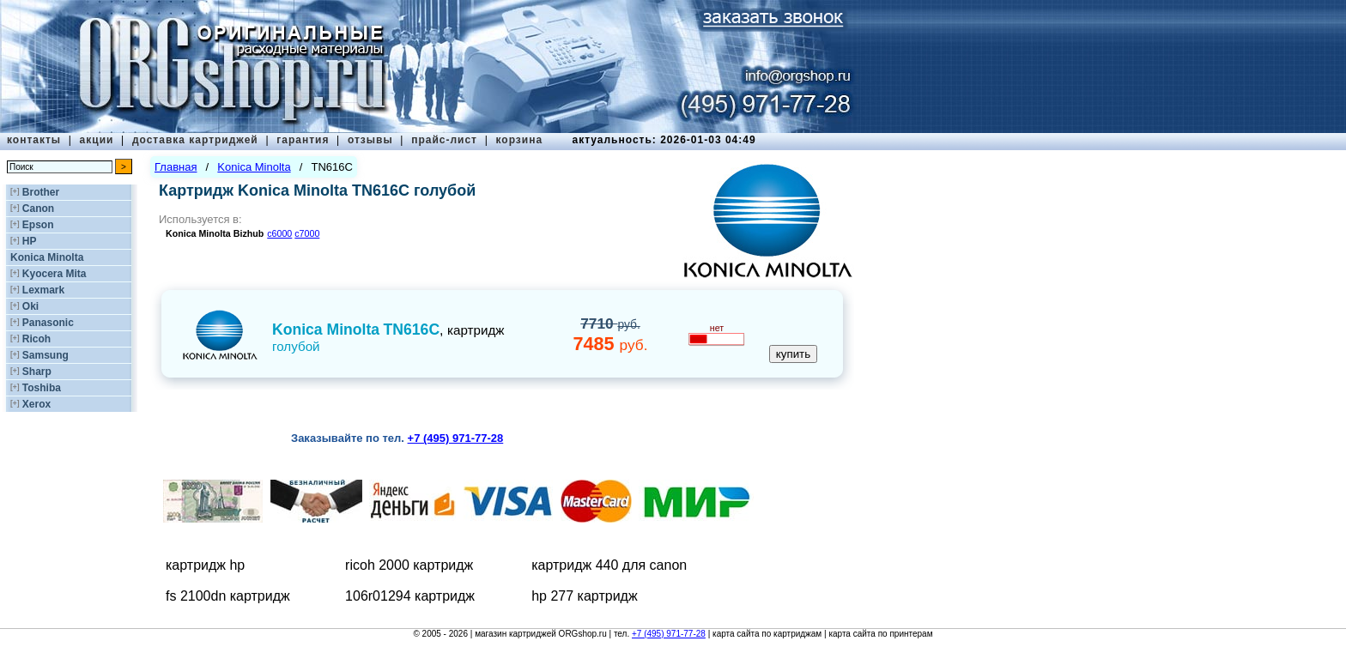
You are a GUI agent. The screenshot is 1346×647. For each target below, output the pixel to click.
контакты (34, 140)
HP (29, 241)
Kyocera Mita (54, 274)
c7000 (306, 233)
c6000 (279, 233)
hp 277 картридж (584, 596)
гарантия (302, 140)
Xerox (36, 404)
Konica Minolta (46, 257)
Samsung (45, 355)
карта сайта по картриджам (767, 633)
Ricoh (36, 339)
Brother (40, 192)
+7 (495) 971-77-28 (669, 633)
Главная (176, 166)
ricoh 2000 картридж (409, 565)
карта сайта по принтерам (880, 633)
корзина (519, 140)
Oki (30, 306)
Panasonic (48, 323)
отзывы (370, 140)
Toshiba (41, 388)
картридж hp (205, 565)
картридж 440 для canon (609, 565)
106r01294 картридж (410, 596)
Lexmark (43, 290)
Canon (38, 209)
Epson (38, 225)
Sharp (37, 372)
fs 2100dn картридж (228, 596)
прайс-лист (444, 140)
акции (97, 140)
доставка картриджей (195, 140)
